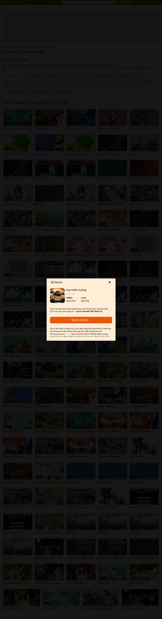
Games (56, 282)
